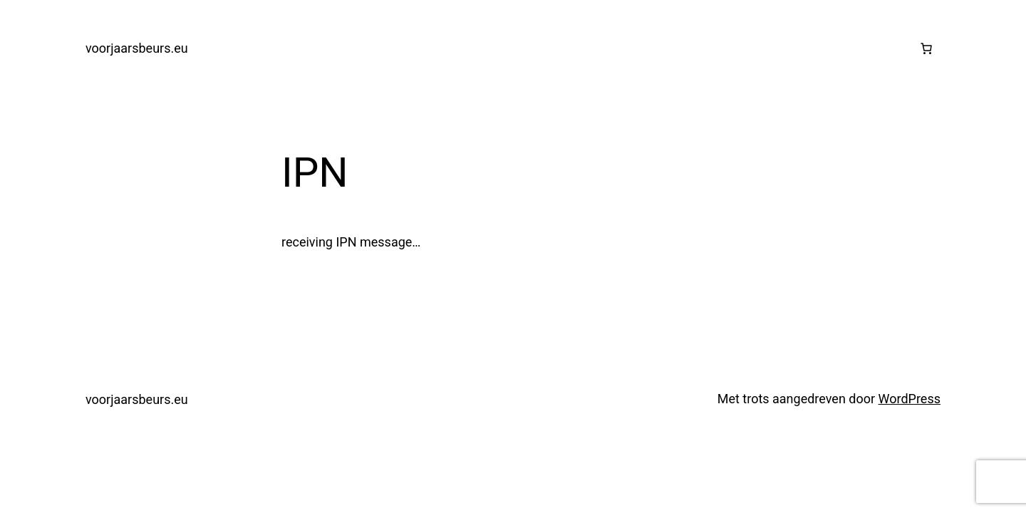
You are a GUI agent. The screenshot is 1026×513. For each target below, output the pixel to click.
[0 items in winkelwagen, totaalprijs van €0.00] (926, 48)
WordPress (909, 398)
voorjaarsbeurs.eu (137, 48)
